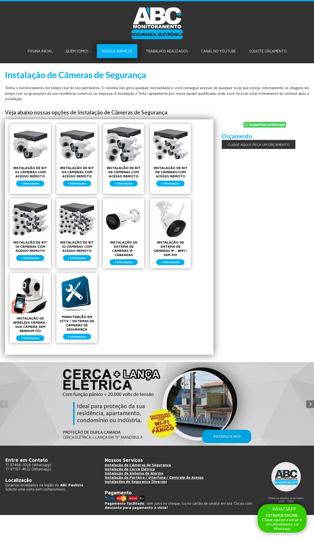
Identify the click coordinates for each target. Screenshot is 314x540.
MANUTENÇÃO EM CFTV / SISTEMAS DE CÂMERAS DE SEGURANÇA (83, 326)
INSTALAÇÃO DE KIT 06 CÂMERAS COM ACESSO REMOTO (134, 158)
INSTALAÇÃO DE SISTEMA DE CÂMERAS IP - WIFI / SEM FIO (184, 243)
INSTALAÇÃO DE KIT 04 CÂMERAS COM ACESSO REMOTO (83, 158)
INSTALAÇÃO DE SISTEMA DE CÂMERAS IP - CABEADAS (134, 243)
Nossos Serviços (117, 51)
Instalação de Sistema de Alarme (134, 498)
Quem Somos (77, 51)
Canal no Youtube (218, 51)
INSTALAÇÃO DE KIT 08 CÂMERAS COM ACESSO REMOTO (184, 158)
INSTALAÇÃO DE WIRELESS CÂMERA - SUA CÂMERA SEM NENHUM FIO (32, 327)
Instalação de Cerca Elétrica (130, 494)
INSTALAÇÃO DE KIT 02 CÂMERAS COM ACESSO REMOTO (32, 158)
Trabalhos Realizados (167, 51)
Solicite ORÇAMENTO (268, 51)
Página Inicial (40, 51)
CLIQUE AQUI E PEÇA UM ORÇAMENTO (258, 144)
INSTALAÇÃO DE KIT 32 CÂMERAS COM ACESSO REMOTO (83, 241)
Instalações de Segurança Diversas (136, 507)
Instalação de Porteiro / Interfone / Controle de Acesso (155, 503)
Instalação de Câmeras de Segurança (138, 490)
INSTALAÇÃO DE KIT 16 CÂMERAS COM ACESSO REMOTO (32, 241)
